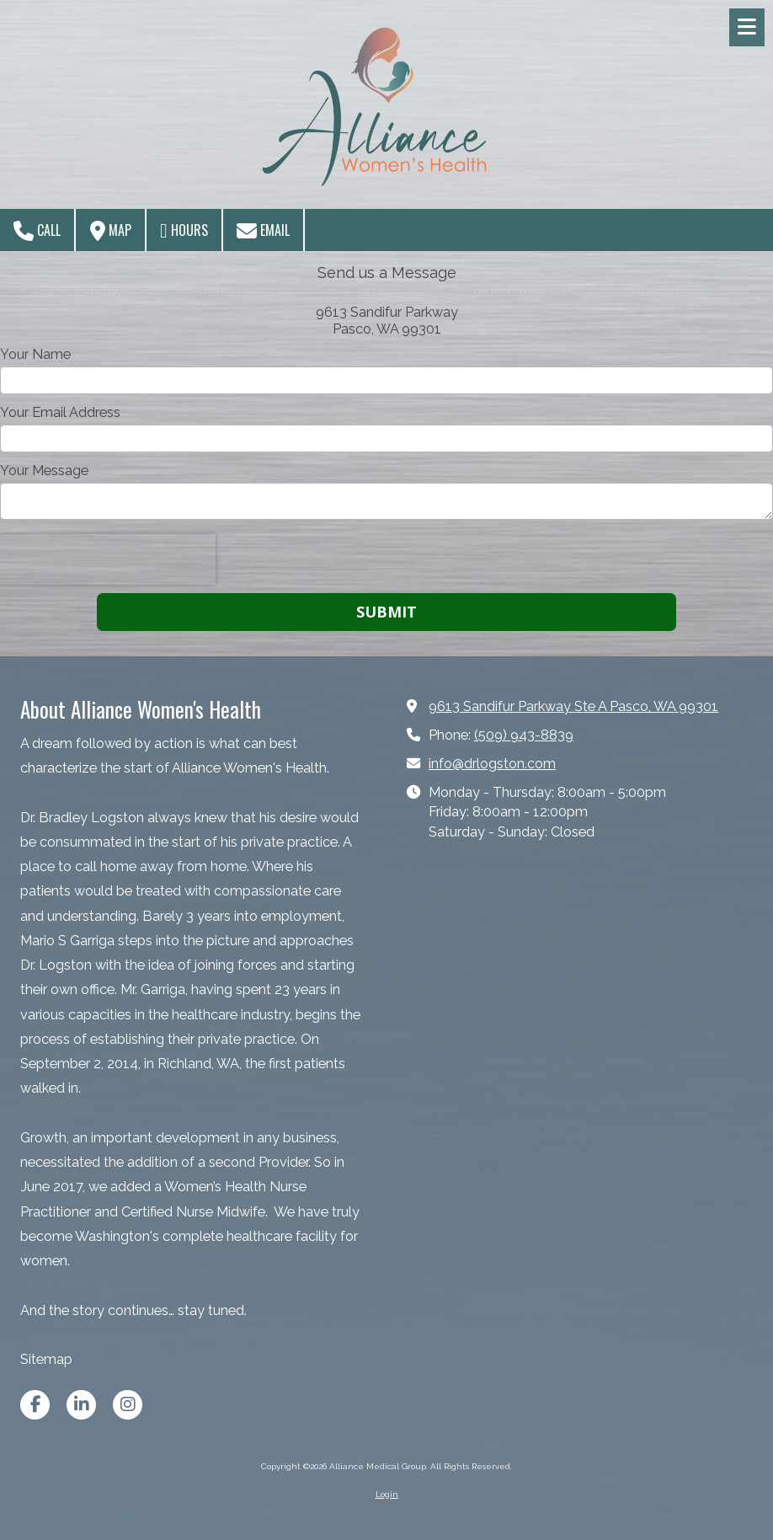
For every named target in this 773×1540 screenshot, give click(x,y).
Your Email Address (60, 412)
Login (387, 1494)
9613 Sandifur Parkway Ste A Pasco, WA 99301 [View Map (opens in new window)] (573, 706)
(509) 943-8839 (523, 735)
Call (37, 230)
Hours (184, 230)
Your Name (35, 354)
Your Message (44, 471)
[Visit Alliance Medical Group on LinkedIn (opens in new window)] (81, 1405)
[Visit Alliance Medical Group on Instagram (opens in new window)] (127, 1405)
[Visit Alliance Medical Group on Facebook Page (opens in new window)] (35, 1405)
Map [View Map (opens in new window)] (110, 230)
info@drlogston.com (492, 764)
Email (263, 230)
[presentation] (108, 559)
